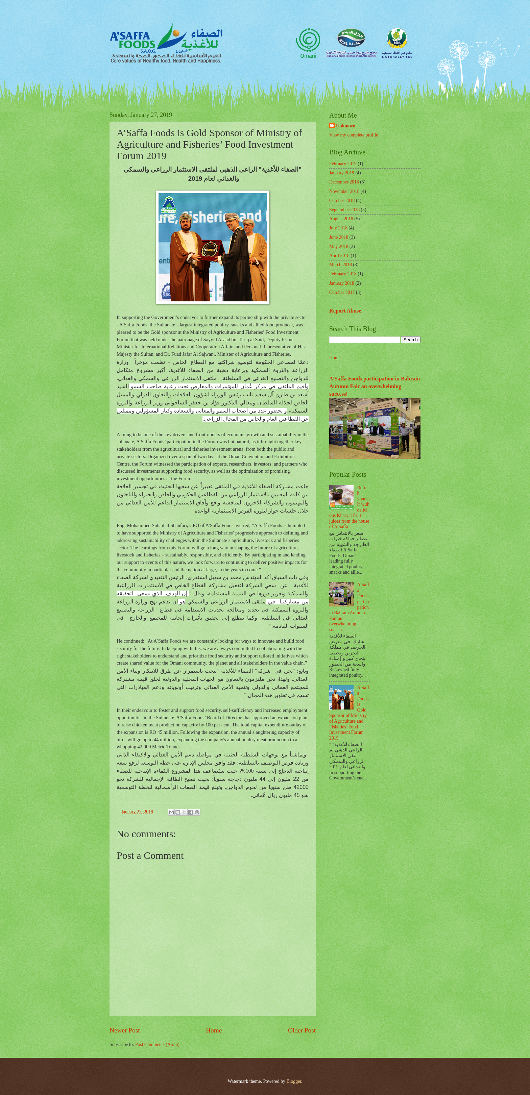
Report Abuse (345, 311)
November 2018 (344, 191)
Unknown (346, 125)
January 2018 (341, 283)
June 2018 (338, 237)
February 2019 (343, 163)
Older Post (302, 1030)
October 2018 (342, 200)
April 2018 (339, 255)
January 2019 (341, 172)
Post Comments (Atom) (157, 1044)
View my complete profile (353, 135)
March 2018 (340, 264)
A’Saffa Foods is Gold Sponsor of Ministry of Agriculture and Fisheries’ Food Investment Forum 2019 (349, 713)
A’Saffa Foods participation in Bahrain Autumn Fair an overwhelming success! (374, 386)
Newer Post (125, 1030)
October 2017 (342, 292)
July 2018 (338, 227)
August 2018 (341, 218)
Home (214, 1030)
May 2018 (338, 246)
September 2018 (344, 209)
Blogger (293, 1081)
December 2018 (344, 181)
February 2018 (343, 273)
